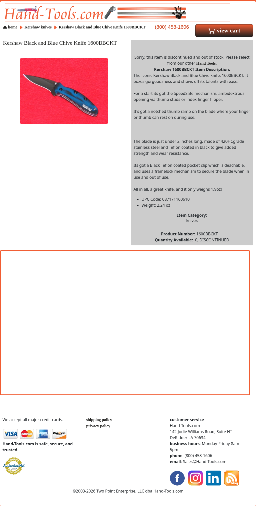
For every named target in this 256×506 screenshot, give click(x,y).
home (10, 27)
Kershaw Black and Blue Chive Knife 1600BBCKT (102, 27)
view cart (224, 30)
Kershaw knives (38, 27)
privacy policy (98, 426)
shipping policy (99, 420)
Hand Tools (206, 63)
